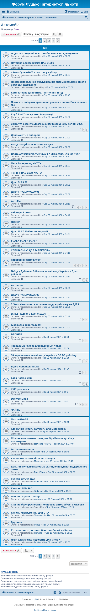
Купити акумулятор (23, 479)
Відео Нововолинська (25, 366)
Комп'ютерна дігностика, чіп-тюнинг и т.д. (37, 92)
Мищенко (38, 461)
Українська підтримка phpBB (61, 605)
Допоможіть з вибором (25, 135)
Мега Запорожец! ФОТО (26, 163)
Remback (38, 533)
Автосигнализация (22, 449)
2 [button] (44, 40)
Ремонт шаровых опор (25, 496)
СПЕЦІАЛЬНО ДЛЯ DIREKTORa (30, 250)
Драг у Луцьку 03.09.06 (25, 191)
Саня (16, 29)
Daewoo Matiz (19, 398)
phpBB (35, 599)
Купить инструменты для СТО (30, 512)
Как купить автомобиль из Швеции (33, 458)
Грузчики (16, 522)
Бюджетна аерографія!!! (26, 324)
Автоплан (17, 285)
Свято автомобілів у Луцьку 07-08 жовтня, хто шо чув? (45, 153)
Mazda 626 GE (19, 419)
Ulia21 (37, 525)
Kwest (37, 452)
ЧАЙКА (15, 409)
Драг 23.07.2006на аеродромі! (29, 231)
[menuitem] (12, 11)
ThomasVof (39, 515)
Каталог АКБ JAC (22, 488)
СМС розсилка (20, 389)
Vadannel (38, 481)
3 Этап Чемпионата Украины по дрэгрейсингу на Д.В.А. (45, 304)
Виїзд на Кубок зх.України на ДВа (32, 144)
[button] (58, 40)
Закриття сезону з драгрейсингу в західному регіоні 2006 (47, 123)
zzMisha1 (38, 444)
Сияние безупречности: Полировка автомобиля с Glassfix (47, 504)
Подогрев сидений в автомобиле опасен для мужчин (44, 53)
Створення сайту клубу (25, 259)
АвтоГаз (16, 201)
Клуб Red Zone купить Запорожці (32, 114)
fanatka (37, 542)
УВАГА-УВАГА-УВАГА (24, 240)
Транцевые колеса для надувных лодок (36, 345)
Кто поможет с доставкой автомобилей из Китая (41, 530)
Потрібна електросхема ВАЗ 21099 (32, 62)
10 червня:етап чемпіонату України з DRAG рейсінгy (44, 355)
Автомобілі (10, 25)
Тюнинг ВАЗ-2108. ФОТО (26, 172)
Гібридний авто (20, 212)
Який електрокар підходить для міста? (35, 539)
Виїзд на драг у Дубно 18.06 (28, 313)
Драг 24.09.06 (19, 182)
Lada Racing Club (21, 377)
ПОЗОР (15, 222)
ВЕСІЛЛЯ (17, 334)
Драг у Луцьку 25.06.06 (25, 294)
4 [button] (53, 40)
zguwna (37, 499)
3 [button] (49, 40)
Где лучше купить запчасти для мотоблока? (38, 428)
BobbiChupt (39, 472)
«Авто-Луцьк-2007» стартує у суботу (34, 72)
